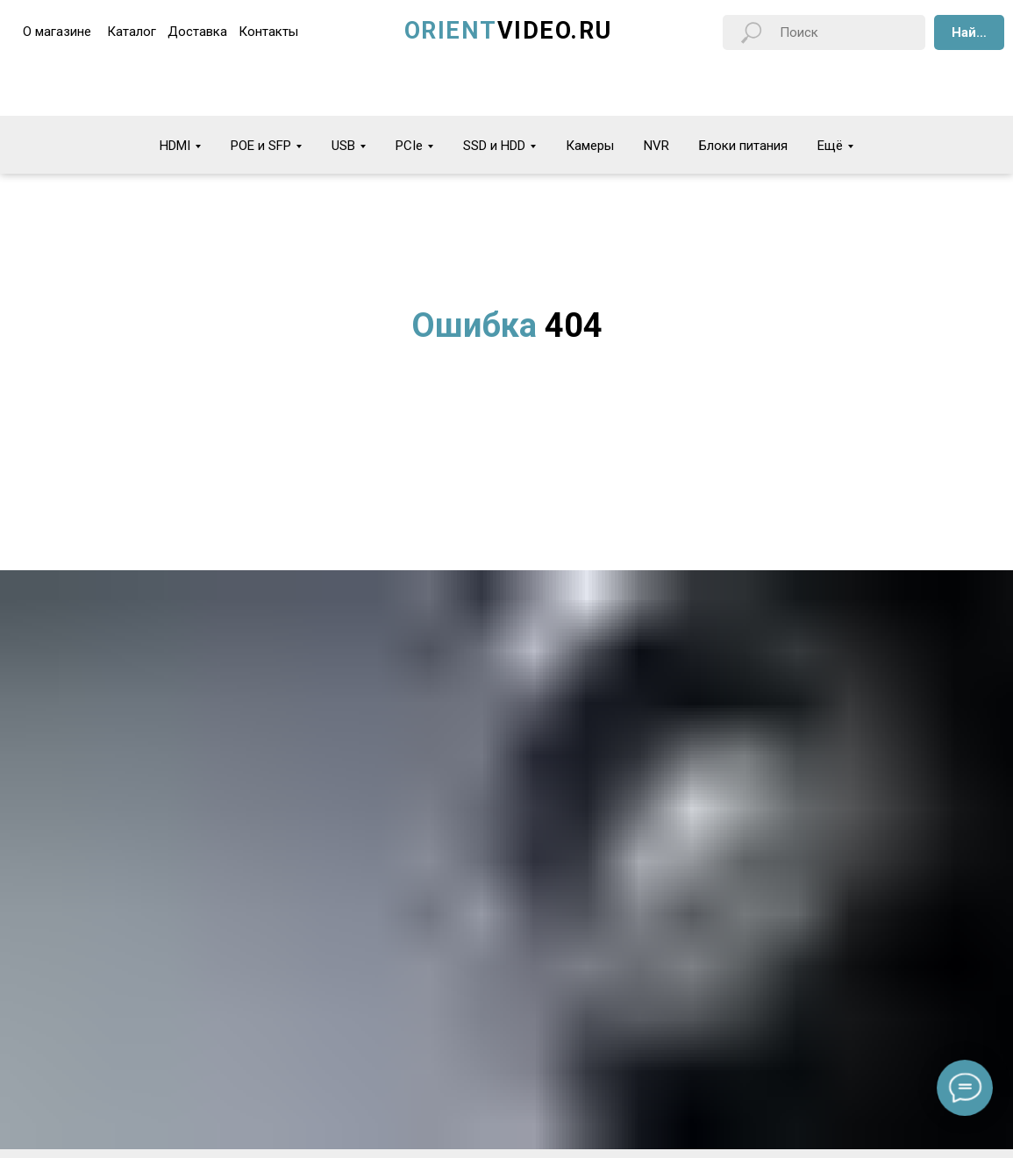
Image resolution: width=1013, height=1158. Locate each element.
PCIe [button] (409, 146)
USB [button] (343, 146)
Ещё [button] (830, 146)
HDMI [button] (175, 146)
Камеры (590, 146)
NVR (656, 146)
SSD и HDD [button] (494, 146)
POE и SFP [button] (261, 146)
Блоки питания (743, 146)
